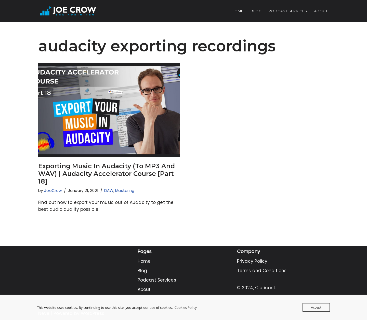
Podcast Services (288, 11)
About (321, 11)
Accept (316, 307)
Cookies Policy (186, 307)
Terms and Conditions (261, 271)
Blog (256, 11)
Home (237, 11)
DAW (108, 190)
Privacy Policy (252, 261)
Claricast (265, 288)
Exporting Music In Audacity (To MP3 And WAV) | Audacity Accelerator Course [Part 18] (106, 173)
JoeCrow (53, 190)
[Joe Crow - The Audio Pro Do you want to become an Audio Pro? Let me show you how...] (68, 11)
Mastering (124, 190)
